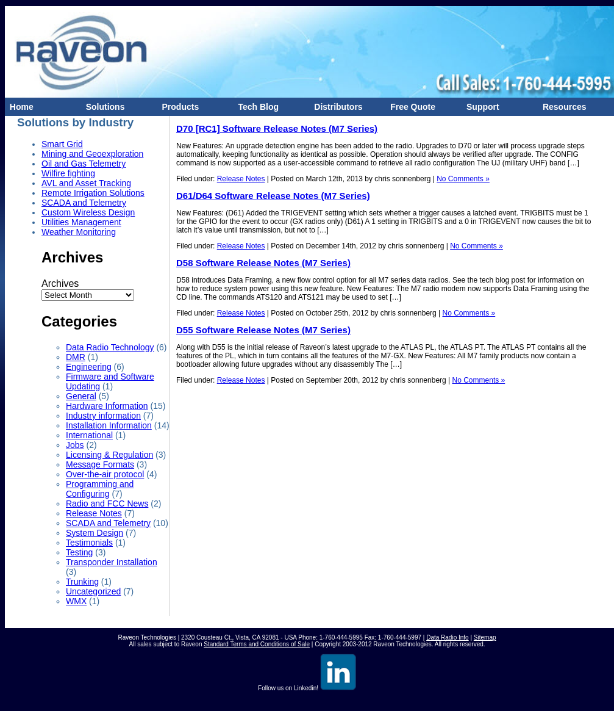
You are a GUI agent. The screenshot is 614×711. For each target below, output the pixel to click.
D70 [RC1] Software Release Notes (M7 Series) (276, 128)
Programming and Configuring (100, 489)
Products (178, 107)
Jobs (75, 445)
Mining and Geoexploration (92, 154)
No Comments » (463, 179)
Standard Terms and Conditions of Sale (257, 644)
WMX (76, 601)
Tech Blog (256, 107)
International (89, 435)
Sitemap (485, 637)
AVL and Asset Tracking (86, 183)
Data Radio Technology (110, 347)
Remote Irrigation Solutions (93, 193)
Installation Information (109, 425)
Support (480, 107)
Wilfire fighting (68, 173)
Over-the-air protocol (105, 474)
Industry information (103, 415)
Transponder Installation (111, 562)
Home (19, 107)
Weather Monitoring (78, 232)
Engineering (89, 367)
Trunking (82, 581)
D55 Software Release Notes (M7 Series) (263, 330)
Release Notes (94, 513)
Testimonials (89, 542)
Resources (562, 107)
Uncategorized (93, 591)
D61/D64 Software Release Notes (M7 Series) (273, 195)
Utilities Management (81, 222)
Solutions (103, 107)
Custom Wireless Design (88, 212)
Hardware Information (107, 406)
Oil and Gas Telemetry (83, 163)
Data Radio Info (447, 637)
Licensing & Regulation (109, 455)
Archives (60, 283)
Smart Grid (62, 144)
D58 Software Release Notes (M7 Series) (263, 263)
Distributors (336, 107)
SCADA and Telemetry (83, 203)
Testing (79, 552)
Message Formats (100, 464)
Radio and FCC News (107, 503)
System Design (94, 533)
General (81, 396)
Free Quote (410, 107)
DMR (75, 357)
